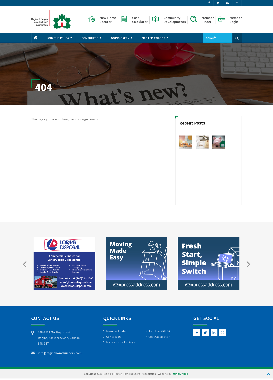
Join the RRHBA (159, 333)
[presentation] (24, 265)
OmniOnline (180, 375)
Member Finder (116, 333)
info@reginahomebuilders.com (60, 354)
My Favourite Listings (120, 344)
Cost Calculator (159, 338)
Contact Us (113, 338)
